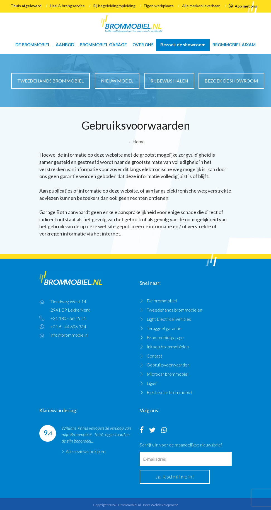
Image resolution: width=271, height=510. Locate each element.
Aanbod (65, 44)
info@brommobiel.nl (69, 334)
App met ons (243, 6)
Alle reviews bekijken (85, 451)
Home (138, 141)
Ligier (152, 383)
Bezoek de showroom (182, 44)
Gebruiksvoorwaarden (168, 364)
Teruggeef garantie (164, 328)
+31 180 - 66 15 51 (68, 318)
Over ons (142, 44)
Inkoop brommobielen (168, 346)
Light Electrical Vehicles (169, 319)
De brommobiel (32, 44)
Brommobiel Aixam (234, 44)
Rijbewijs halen (169, 80)
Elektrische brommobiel (169, 392)
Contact (154, 355)
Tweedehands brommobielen (174, 309)
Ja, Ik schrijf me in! (175, 476)
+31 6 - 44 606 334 (68, 326)
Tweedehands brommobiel (50, 80)
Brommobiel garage (103, 44)
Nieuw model (117, 80)
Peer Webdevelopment (160, 505)
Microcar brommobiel (167, 374)
